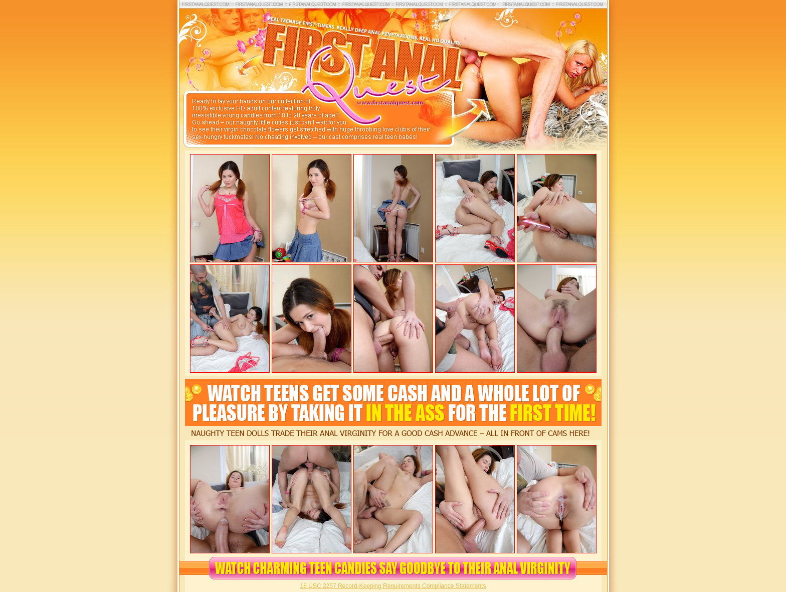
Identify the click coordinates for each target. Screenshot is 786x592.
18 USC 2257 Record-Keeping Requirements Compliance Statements (393, 585)
